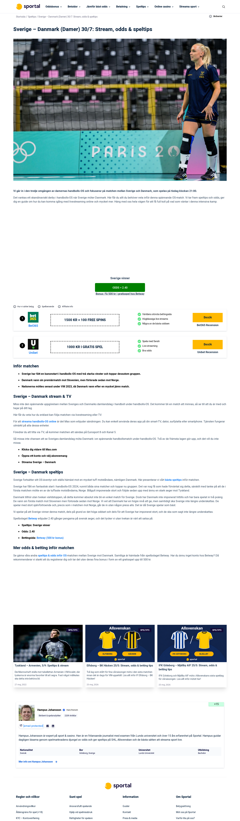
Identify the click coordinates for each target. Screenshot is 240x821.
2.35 (188, 560)
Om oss (180, 784)
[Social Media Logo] (114, 814)
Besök (208, 287)
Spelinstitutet (76, 772)
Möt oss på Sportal (186, 760)
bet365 (33, 295)
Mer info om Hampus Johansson (38, 710)
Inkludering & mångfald (28, 772)
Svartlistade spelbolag (80, 796)
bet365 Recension (207, 295)
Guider (126, 754)
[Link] (48, 591)
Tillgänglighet (129, 784)
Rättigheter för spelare (80, 766)
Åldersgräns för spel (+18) (29, 760)
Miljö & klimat (76, 784)
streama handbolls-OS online (39, 391)
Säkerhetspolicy (131, 778)
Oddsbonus (52, 7)
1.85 (188, 545)
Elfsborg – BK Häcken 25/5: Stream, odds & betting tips (120, 614)
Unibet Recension (207, 322)
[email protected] (33, 674)
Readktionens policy (186, 778)
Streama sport (187, 7)
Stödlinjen (74, 778)
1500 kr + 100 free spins (85, 289)
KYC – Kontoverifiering (27, 766)
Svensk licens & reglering (81, 790)
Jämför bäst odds (97, 7)
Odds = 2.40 (120, 257)
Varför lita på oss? (185, 766)
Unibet (33, 322)
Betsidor (73, 7)
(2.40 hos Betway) (109, 232)
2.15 (188, 553)
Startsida (21, 17)
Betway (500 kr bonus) (50, 507)
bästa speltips (173, 449)
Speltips (141, 7)
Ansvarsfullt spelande (80, 754)
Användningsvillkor (26, 754)
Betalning (122, 7)
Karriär (179, 772)
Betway (32, 488)
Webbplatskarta (131, 772)
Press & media (130, 766)
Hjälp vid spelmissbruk (80, 760)
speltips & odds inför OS (52, 525)
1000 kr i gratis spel (85, 316)
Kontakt (127, 760)
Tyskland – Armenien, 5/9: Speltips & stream (42, 614)
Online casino (162, 7)
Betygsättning (183, 754)
